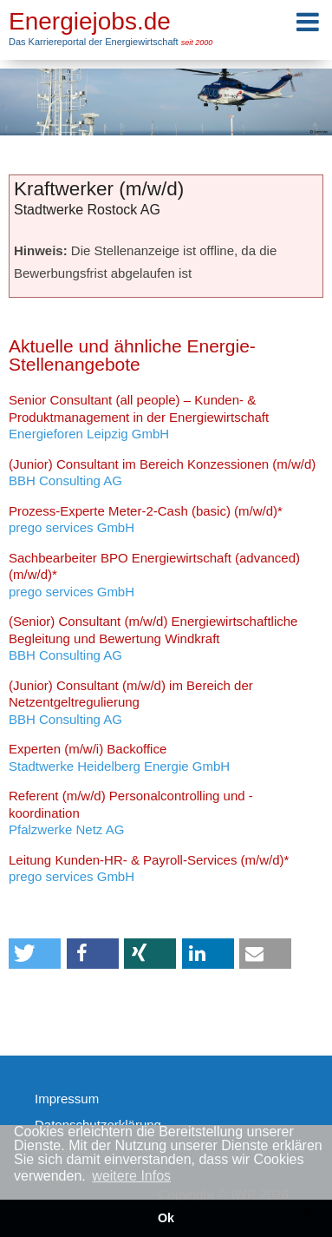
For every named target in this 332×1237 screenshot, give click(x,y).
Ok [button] (166, 1218)
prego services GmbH (146, 519)
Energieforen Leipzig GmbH (139, 416)
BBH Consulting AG (162, 473)
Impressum (67, 1098)
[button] (35, 953)
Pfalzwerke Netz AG (131, 812)
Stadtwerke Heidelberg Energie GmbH (119, 757)
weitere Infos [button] (131, 1175)
